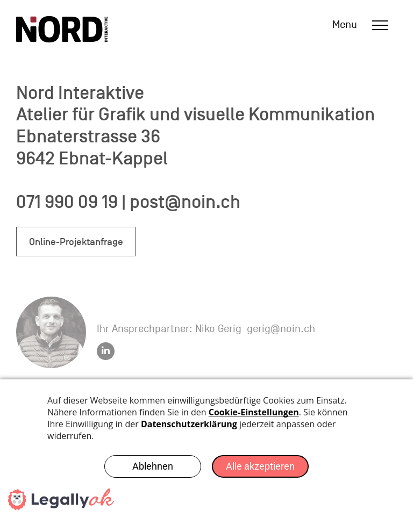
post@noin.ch (185, 202)
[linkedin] (106, 352)
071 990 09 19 (67, 202)
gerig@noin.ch (281, 329)
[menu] (380, 25)
